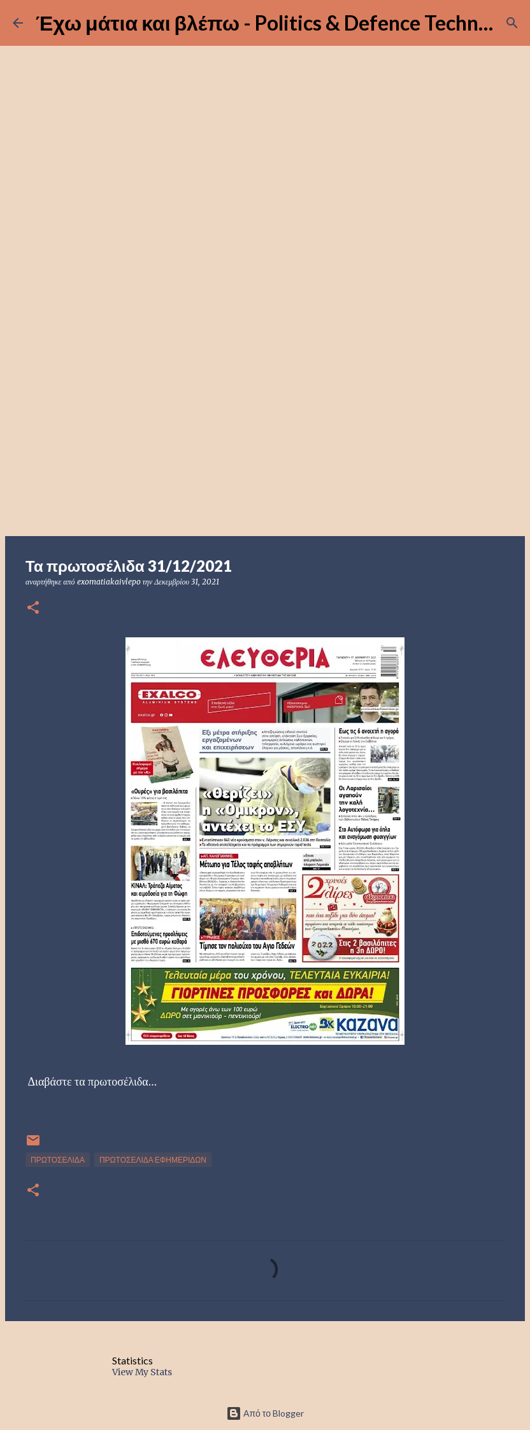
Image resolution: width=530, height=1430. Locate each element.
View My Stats (142, 1372)
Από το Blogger (265, 1413)
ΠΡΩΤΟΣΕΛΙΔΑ (58, 1160)
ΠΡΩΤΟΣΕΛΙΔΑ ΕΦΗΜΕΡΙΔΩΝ (152, 1160)
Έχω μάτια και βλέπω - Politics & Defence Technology (282, 22)
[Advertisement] (265, 435)
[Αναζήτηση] (512, 23)
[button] (33, 608)
